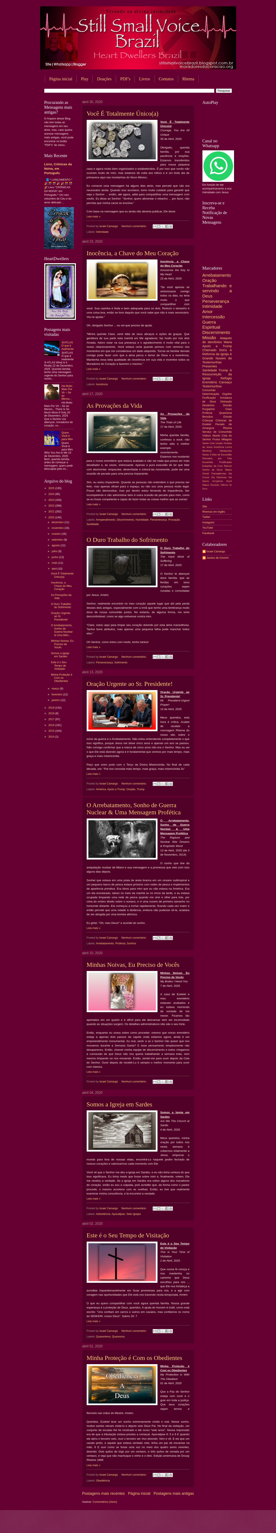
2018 (51, 713)
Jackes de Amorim (218, 557)
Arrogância (217, 481)
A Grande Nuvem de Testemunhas (217, 358)
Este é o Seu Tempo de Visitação (128, 1235)
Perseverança (158, 519)
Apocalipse (118, 1214)
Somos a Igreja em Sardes (119, 1104)
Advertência (103, 1214)
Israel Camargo (216, 551)
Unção (219, 443)
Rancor (228, 466)
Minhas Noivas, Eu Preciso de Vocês (133, 964)
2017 (51, 719)
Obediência (103, 1480)
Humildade (142, 519)
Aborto (216, 435)
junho (55, 557)
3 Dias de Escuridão (221, 454)
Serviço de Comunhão (217, 431)
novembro (58, 527)
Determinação (210, 393)
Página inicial (60, 79)
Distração (226, 401)
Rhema (188, 79)
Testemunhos (212, 386)
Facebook (208, 533)
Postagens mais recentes (103, 1493)
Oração (130, 789)
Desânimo (208, 405)
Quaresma (118, 1336)
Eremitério (209, 382)
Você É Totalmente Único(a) (123, 113)
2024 (51, 494)
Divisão (227, 405)
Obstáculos (226, 451)
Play (85, 79)
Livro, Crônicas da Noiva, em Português (58, 168)
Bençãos (207, 416)
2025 (51, 488)
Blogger (172, 1524)
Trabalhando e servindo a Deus (217, 290)
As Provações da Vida (114, 405)
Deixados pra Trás (217, 458)
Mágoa (205, 485)
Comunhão (209, 390)
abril (55, 568)
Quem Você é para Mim (67, 436)
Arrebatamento (105, 943)
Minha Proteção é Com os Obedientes (134, 1357)
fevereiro (57, 694)
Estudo (227, 416)
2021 (51, 511)
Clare (228, 409)
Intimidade (102, 231)
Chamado (209, 350)
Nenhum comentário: (134, 226)
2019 (51, 707)
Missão (209, 337)
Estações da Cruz (212, 466)
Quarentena (103, 1336)
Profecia (120, 943)
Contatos (166, 79)
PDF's (125, 79)
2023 (51, 499)
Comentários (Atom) (105, 1501)
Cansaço (225, 382)
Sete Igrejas (134, 1214)
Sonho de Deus (212, 469)
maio (55, 562)
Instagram (208, 522)
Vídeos (206, 435)
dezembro (58, 522)
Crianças (207, 420)
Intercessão (213, 316)
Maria (228, 342)
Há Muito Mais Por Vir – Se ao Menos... (67, 392)
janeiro (56, 700)
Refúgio (226, 378)
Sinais (205, 454)
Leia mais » (94, 216)
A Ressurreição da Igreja (217, 374)
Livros (144, 79)
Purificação (209, 397)
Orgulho (227, 393)
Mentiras (207, 451)
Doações (104, 79)
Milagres (227, 439)
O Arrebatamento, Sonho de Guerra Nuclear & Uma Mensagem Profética (134, 809)
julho (55, 551)
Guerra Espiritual (211, 325)
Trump (141, 789)
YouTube (207, 527)
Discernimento (125, 519)
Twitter (206, 516)
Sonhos (131, 943)
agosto (56, 545)
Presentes (209, 366)
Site (204, 506)
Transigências (218, 473)
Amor (207, 311)
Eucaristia (207, 462)
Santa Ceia (208, 443)
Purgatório (208, 409)
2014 (51, 736)
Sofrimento (120, 662)
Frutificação (225, 462)
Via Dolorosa (218, 477)
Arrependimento (105, 519)
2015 (51, 730)
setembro (58, 539)
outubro (57, 533)
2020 (51, 517)
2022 (51, 505)
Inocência (102, 384)
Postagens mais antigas (173, 1493)
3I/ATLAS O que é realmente (68, 346)
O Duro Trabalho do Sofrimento (127, 539)
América (101, 789)
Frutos (216, 439)
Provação (174, 519)
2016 (51, 725)
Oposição (214, 485)
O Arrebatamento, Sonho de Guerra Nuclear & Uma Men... (62, 630)
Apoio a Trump (116, 789)
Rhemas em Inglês (213, 511)
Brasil (229, 481)
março (56, 688)
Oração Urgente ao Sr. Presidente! (130, 683)
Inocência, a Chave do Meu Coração (133, 253)
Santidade (93, 524)
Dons (223, 350)
